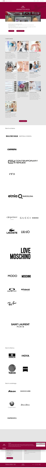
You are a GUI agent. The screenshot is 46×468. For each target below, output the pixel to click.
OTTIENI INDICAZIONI (9, 455)
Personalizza (9, 466)
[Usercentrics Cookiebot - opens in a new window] (4, 466)
